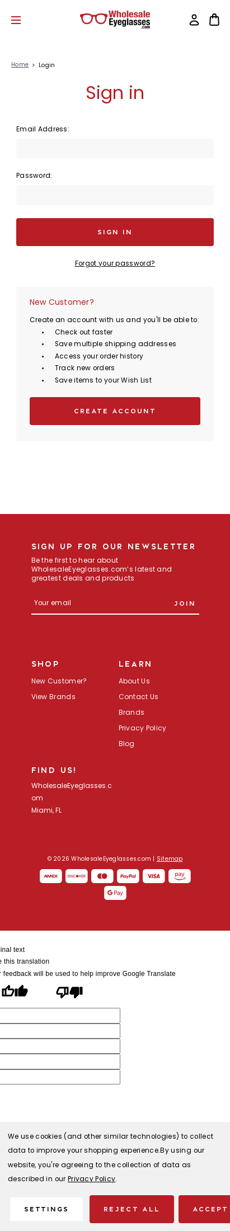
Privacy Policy (143, 728)
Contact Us (139, 697)
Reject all (131, 1209)
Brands (132, 713)
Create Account (115, 410)
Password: (34, 176)
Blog (127, 744)
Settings (46, 1209)
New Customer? (59, 681)
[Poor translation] (69, 994)
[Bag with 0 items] (214, 19)
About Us (134, 681)
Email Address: (42, 129)
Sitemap (170, 859)
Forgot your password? (115, 264)
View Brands (53, 697)
